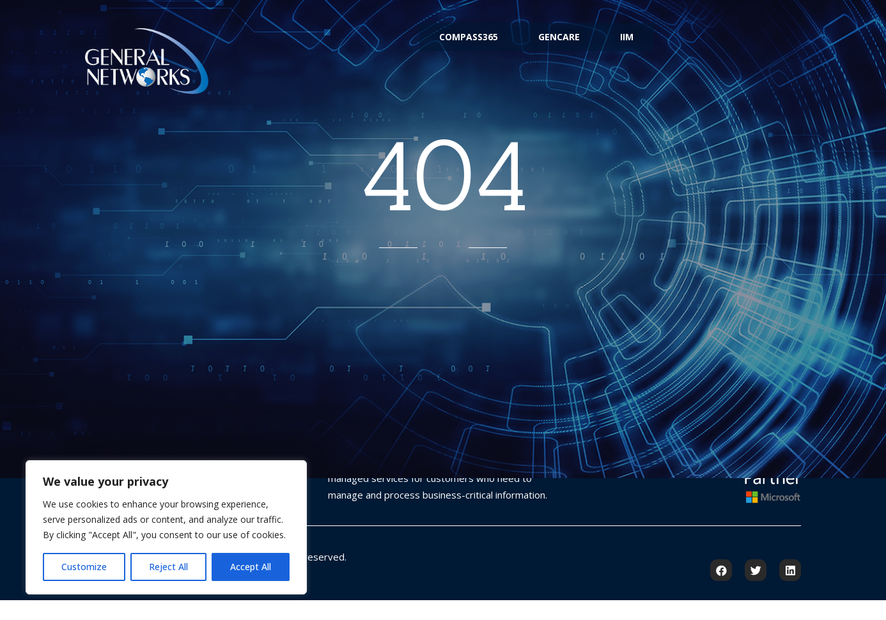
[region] (166, 527)
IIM (646, 47)
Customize (84, 567)
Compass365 (448, 47)
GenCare (559, 47)
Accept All (250, 567)
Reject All (168, 567)
